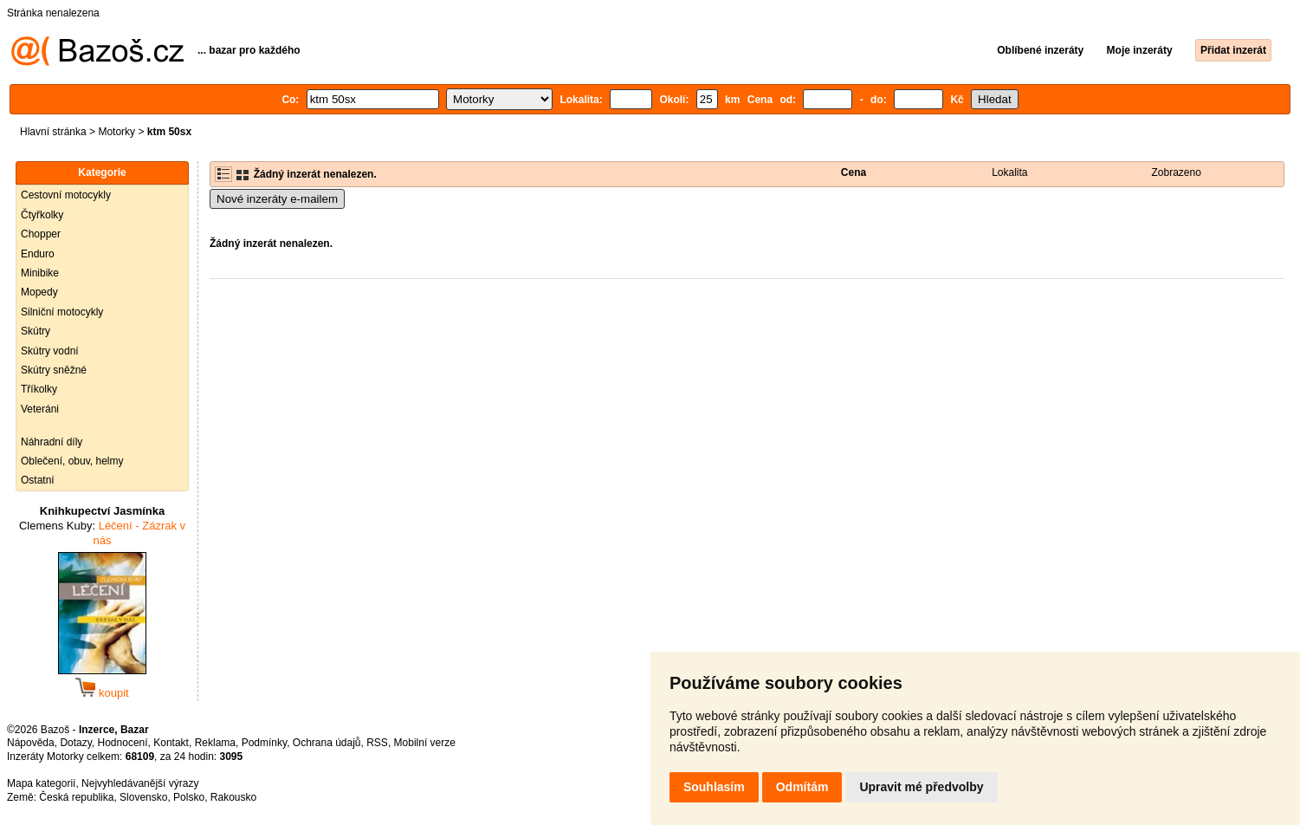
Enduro (38, 254)
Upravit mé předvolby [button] (921, 787)
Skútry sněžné (54, 370)
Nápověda (31, 743)
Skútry (35, 331)
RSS (377, 743)
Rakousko (233, 797)
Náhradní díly (51, 442)
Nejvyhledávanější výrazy (139, 783)
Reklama (215, 743)
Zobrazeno (1176, 172)
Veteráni (40, 409)
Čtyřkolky (42, 215)
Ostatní (38, 480)
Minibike (40, 273)
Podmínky (264, 743)
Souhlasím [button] (714, 787)
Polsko (188, 797)
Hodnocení (123, 743)
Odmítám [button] (802, 787)
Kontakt (171, 743)
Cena (853, 172)
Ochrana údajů (327, 743)
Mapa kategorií (41, 783)
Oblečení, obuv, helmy (72, 461)
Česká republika (76, 797)
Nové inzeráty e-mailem (277, 198)
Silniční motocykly (62, 312)
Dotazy (75, 743)
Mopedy (39, 292)
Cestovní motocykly (66, 195)
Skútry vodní (50, 351)
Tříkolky (39, 389)
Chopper (41, 234)
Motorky (116, 132)
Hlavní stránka (53, 132)
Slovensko (143, 797)
